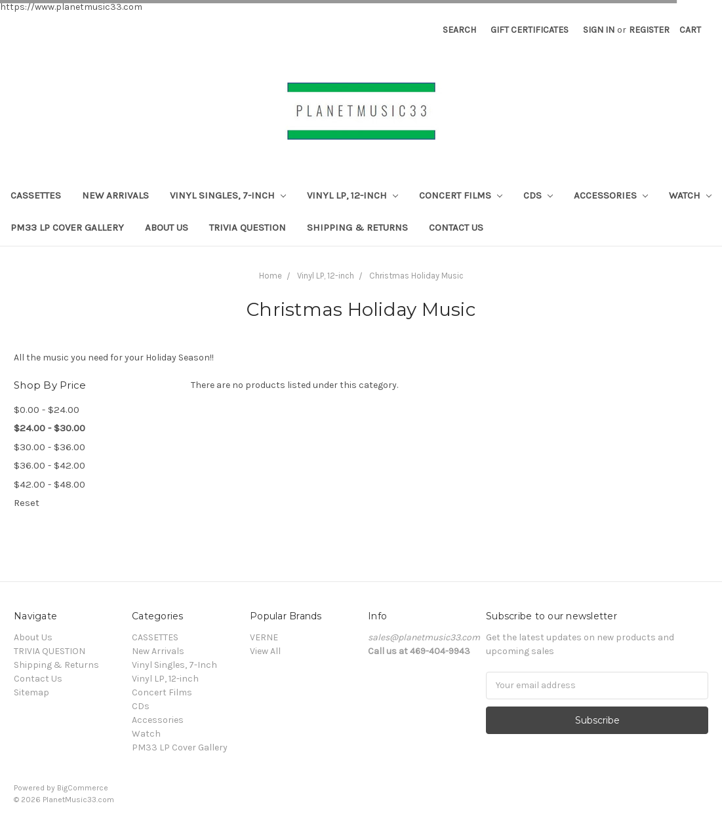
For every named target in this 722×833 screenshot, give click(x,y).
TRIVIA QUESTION (247, 227)
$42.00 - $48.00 (49, 484)
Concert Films (460, 195)
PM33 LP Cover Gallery (67, 227)
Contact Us (456, 227)
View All (265, 651)
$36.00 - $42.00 (49, 465)
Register (649, 29)
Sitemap (31, 692)
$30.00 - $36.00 (49, 447)
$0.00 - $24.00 (46, 410)
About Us (166, 227)
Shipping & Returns (357, 227)
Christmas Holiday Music (416, 276)
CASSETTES (35, 195)
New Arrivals (115, 195)
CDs (538, 195)
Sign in (598, 29)
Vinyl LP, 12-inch (352, 195)
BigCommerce (82, 787)
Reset (26, 503)
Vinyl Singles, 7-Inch (228, 195)
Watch (690, 195)
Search (459, 29)
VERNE (264, 637)
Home (270, 276)
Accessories (611, 195)
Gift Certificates (530, 29)
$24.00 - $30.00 (49, 428)
